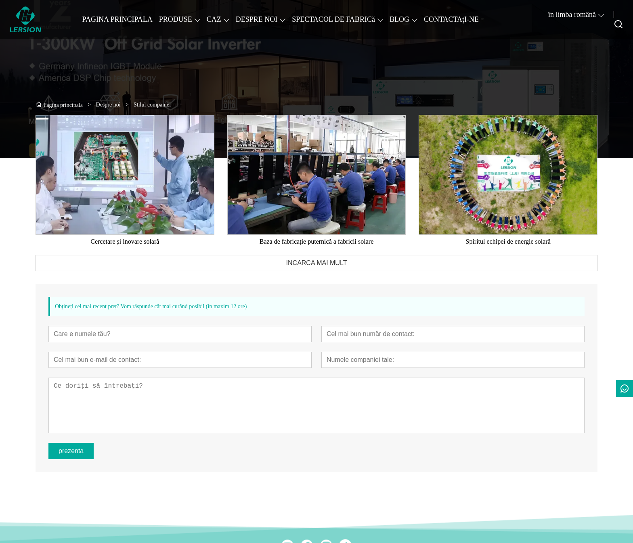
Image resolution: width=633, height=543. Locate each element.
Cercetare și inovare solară (124, 241)
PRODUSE (175, 19)
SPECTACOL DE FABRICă (333, 19)
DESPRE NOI (257, 19)
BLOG (399, 19)
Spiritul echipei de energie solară (507, 241)
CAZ (214, 19)
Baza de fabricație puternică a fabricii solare (317, 241)
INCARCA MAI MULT (316, 262)
